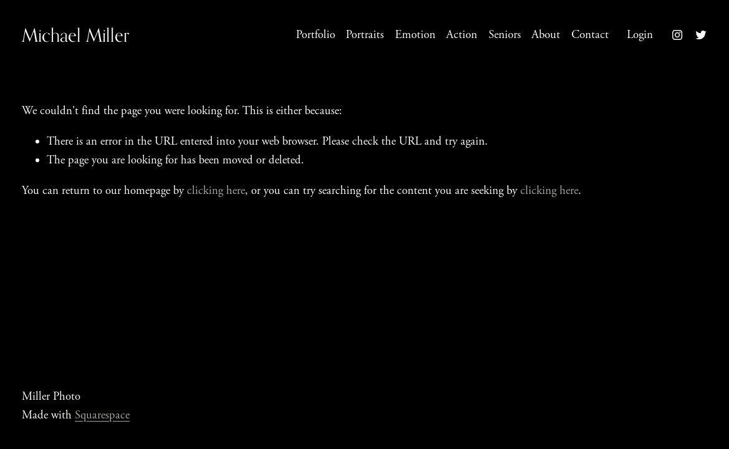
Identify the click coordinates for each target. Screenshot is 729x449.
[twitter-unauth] (701, 35)
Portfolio (315, 34)
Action (461, 34)
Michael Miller (75, 35)
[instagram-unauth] (677, 35)
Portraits (365, 34)
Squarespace (102, 415)
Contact (590, 34)
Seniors (504, 34)
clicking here (216, 190)
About (545, 34)
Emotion (415, 34)
